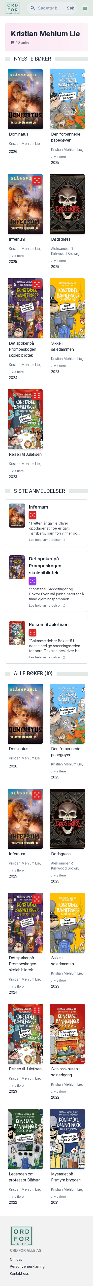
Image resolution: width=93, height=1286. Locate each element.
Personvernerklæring (27, 1266)
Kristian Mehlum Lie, (67, 149)
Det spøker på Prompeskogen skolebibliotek (45, 565)
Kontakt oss (19, 1273)
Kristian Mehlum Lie (24, 143)
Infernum (38, 507)
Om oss (16, 1259)
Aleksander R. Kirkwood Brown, (65, 251)
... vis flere (58, 157)
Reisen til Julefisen (48, 624)
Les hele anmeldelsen (47, 540)
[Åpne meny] (85, 8)
